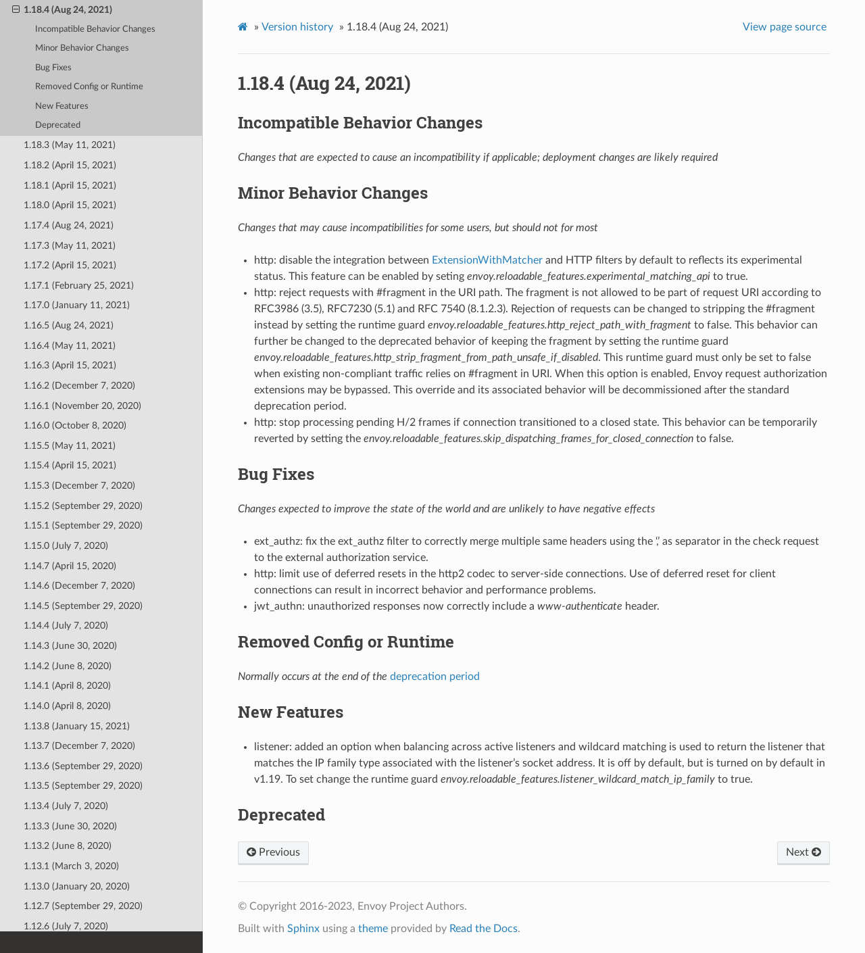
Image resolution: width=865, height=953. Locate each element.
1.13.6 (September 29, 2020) (83, 766)
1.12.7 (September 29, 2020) (83, 906)
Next (803, 852)
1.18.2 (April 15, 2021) (70, 165)
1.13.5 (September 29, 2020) (83, 786)
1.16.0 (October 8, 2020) (75, 425)
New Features (62, 106)
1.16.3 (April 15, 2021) (70, 365)
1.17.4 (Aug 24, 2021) (69, 225)
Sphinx (303, 928)
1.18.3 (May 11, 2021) (70, 145)
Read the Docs (483, 928)
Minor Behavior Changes (82, 48)
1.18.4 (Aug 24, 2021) (62, 10)
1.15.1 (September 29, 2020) (83, 525)
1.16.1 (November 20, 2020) (82, 406)
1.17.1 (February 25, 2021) (79, 285)
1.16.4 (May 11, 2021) (70, 346)
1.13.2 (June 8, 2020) (68, 846)
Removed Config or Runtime (89, 86)
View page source (784, 27)
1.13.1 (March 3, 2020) (71, 866)
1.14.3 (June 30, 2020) (70, 646)
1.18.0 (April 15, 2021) (70, 205)
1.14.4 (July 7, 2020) (66, 625)
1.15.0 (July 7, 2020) (66, 546)
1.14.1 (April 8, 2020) (67, 686)
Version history (297, 27)
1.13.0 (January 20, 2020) (77, 886)
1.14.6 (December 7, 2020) (79, 586)
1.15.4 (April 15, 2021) (70, 465)
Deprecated (57, 125)
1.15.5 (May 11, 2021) (70, 446)
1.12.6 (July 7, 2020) (66, 926)
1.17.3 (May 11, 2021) (70, 246)
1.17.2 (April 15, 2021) (70, 265)
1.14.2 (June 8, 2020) (68, 666)
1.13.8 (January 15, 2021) (77, 726)
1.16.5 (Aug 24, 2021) (69, 325)
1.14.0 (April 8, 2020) (67, 706)
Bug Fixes (53, 68)
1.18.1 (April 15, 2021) (70, 185)
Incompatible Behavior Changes (95, 29)
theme (373, 928)
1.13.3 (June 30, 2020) (70, 826)
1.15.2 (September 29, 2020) (83, 506)
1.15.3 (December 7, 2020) (79, 486)
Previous (273, 852)
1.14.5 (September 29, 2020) (83, 606)
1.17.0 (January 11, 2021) (77, 305)
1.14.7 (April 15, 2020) (70, 566)
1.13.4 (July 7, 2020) (66, 806)
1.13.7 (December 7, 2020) (79, 746)
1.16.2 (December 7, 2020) (79, 386)
